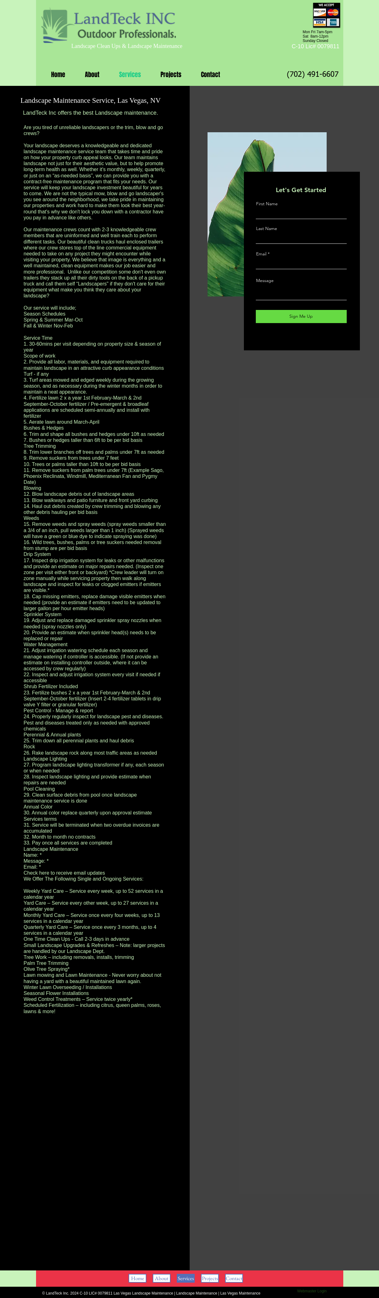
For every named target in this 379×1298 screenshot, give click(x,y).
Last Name (266, 228)
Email (261, 254)
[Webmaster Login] (312, 1291)
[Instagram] (306, 338)
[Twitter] (297, 338)
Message (265, 280)
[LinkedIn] (316, 338)
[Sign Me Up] (301, 316)
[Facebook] (288, 338)
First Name (267, 204)
